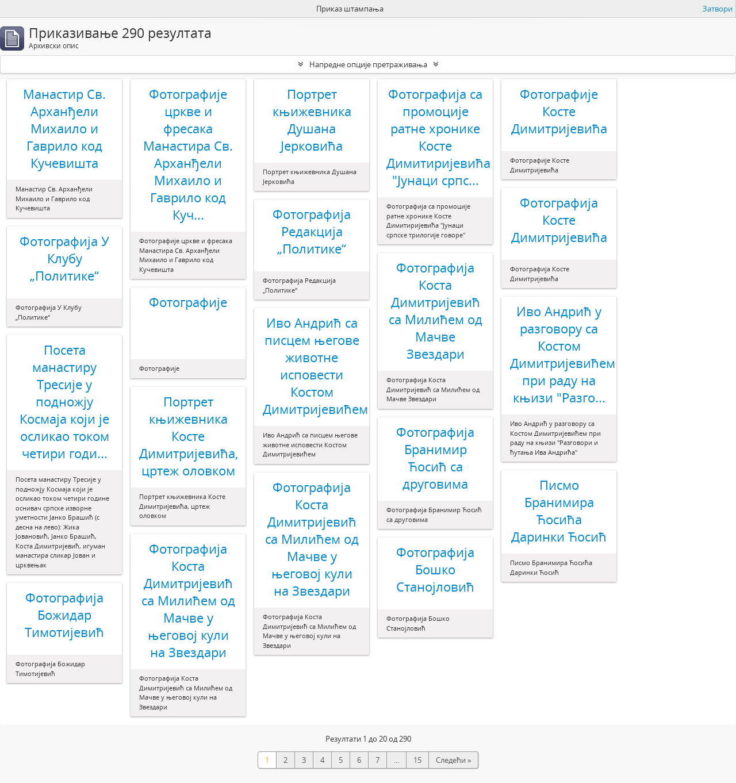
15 (417, 760)
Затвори (718, 8)
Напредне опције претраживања (368, 64)
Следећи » (453, 760)
